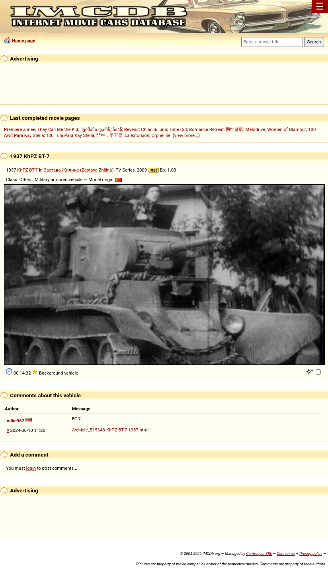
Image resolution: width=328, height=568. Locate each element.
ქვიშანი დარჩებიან (101, 129)
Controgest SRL (259, 553)
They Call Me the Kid (57, 129)
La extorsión (137, 135)
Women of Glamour (286, 129)
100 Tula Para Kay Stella (70, 135)
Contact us (286, 553)
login (31, 468)
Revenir (131, 129)
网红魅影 (234, 129)
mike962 (15, 421)
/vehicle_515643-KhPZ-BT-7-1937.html (110, 430)
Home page (23, 40)
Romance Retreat (206, 129)
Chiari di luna (154, 129)
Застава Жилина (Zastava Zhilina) (79, 170)
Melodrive (256, 129)
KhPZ (22, 170)
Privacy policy (310, 553)
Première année (19, 129)
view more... (186, 135)
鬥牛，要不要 (109, 135)
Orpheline (160, 135)
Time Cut (178, 129)
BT (31, 170)
